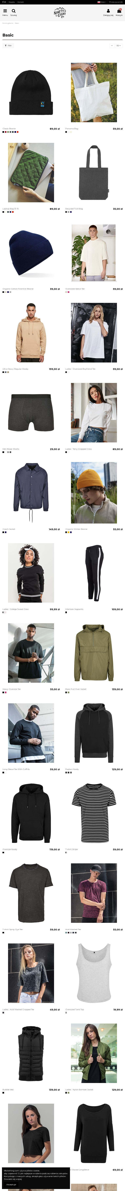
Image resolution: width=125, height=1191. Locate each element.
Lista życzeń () (116, 2)
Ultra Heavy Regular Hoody (15, 369)
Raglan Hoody (72, 769)
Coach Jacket (8, 529)
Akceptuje (11, 1184)
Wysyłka (12, 2)
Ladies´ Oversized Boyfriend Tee (80, 369)
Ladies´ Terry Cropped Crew (78, 449)
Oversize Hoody (9, 849)
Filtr (8, 45)
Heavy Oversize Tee (11, 689)
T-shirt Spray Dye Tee (12, 929)
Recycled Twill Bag (74, 208)
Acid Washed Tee (73, 929)
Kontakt (21, 2)
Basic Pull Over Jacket (75, 689)
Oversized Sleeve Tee (74, 289)
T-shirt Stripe (71, 849)
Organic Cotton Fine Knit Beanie (17, 289)
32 (119, 45)
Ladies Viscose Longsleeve (77, 1169)
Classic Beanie (9, 128)
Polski (102, 2)
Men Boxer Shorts (10, 449)
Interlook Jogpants (74, 609)
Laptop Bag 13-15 (10, 208)
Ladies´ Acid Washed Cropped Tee (18, 1009)
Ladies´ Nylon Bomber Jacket (79, 1089)
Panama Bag (71, 128)
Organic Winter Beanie (76, 529)
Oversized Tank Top (74, 1009)
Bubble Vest (8, 1089)
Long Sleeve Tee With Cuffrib (16, 769)
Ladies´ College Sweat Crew (15, 609)
